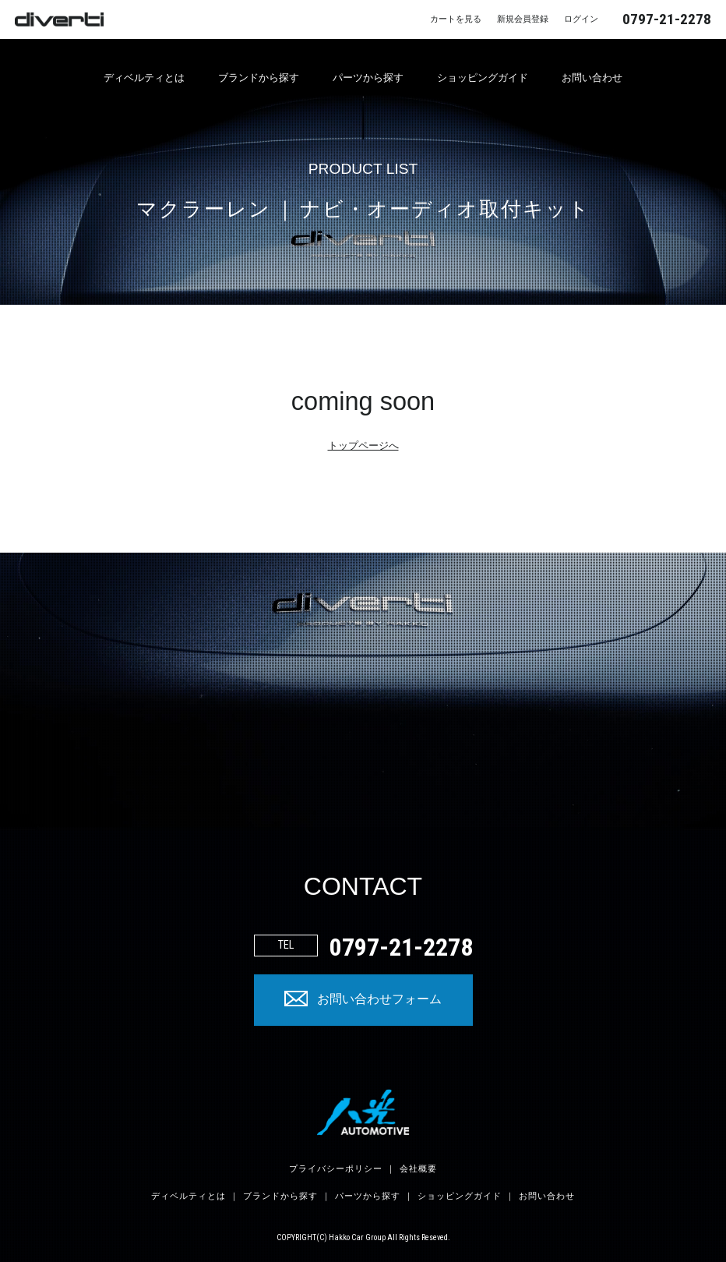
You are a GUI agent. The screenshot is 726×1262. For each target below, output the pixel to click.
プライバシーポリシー (335, 1169)
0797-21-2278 (666, 19)
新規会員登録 (522, 19)
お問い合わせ (592, 77)
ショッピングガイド (482, 77)
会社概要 (418, 1169)
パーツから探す (368, 77)
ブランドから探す (258, 77)
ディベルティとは (144, 77)
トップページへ (363, 445)
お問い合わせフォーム (379, 999)
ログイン (581, 19)
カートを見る (455, 19)
